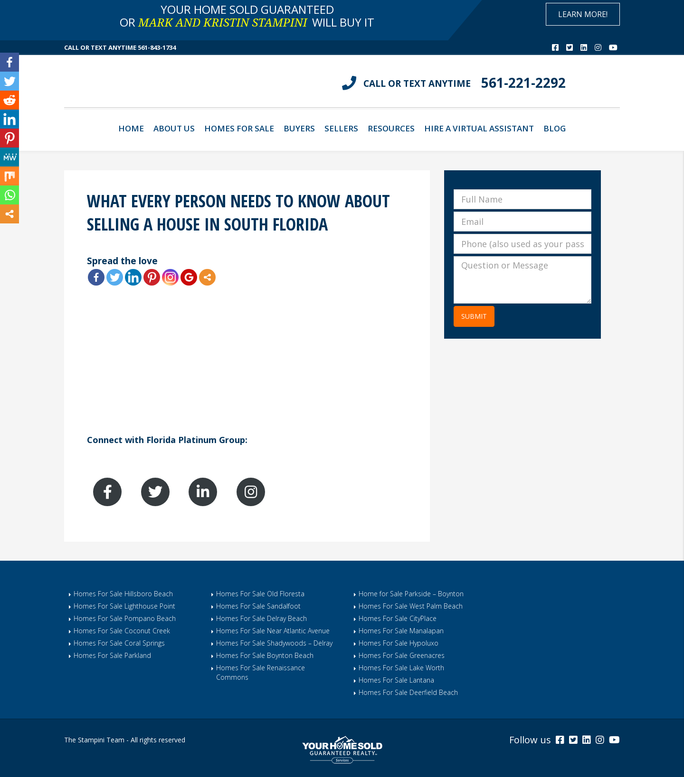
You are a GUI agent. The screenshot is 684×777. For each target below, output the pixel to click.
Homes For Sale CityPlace (398, 618)
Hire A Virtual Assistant (479, 128)
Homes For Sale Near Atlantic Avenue (273, 630)
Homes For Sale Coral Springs (119, 643)
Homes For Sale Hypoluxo (398, 643)
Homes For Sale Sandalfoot (258, 605)
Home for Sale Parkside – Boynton (411, 593)
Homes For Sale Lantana (396, 679)
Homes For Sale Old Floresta (260, 593)
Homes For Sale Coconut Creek (122, 630)
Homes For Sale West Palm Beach (411, 605)
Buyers (299, 128)
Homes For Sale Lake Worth (401, 667)
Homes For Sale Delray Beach (261, 618)
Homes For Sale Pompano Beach (125, 618)
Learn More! (583, 14)
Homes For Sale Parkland (112, 655)
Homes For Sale (239, 128)
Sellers (341, 128)
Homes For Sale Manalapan (401, 630)
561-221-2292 (523, 83)
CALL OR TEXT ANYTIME (417, 83)
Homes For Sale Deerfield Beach (408, 692)
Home (131, 128)
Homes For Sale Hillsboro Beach (123, 593)
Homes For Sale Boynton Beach (265, 655)
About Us (174, 128)
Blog (554, 128)
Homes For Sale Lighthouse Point (124, 605)
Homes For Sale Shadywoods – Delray (274, 643)
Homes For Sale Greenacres (402, 655)
